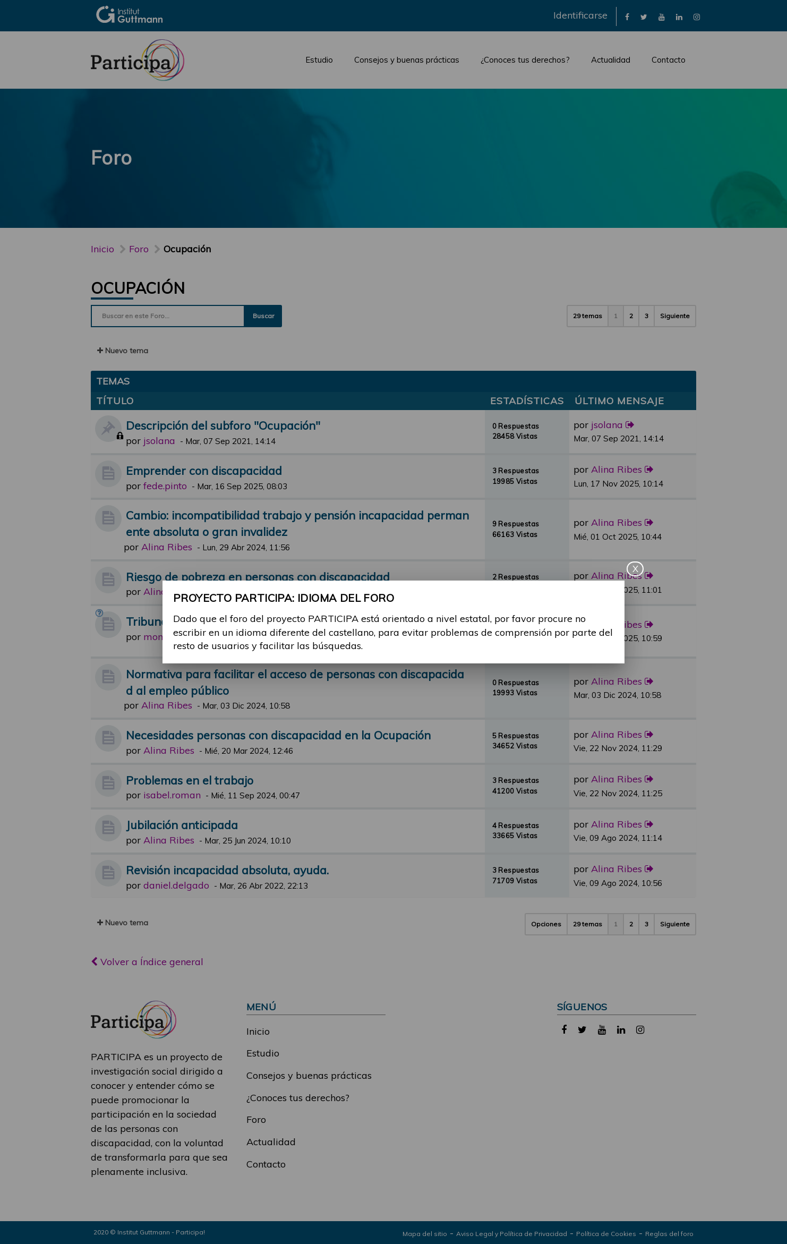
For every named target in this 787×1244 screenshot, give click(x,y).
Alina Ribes (616, 469)
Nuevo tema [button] (122, 350)
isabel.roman (172, 795)
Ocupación (138, 287)
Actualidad (610, 60)
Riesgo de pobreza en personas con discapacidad (258, 576)
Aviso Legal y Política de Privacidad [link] (511, 1234)
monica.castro (174, 636)
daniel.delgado (176, 885)
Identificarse (580, 15)
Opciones (546, 924)
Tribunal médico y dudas (191, 621)
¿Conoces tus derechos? (525, 60)
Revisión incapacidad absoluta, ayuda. (227, 870)
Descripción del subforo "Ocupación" (223, 425)
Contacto (669, 60)
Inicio (102, 249)
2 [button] (631, 316)
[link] (627, 16)
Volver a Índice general (147, 962)
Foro (256, 1119)
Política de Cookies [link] (606, 1234)
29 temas (587, 316)
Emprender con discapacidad (204, 470)
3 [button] (646, 316)
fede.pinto (165, 486)
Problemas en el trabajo (189, 780)
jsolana (159, 440)
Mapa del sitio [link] (425, 1234)
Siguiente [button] (675, 316)
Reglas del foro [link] (669, 1234)
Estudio (319, 60)
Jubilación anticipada (182, 824)
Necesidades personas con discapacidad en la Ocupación (278, 735)
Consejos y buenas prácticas (406, 60)
